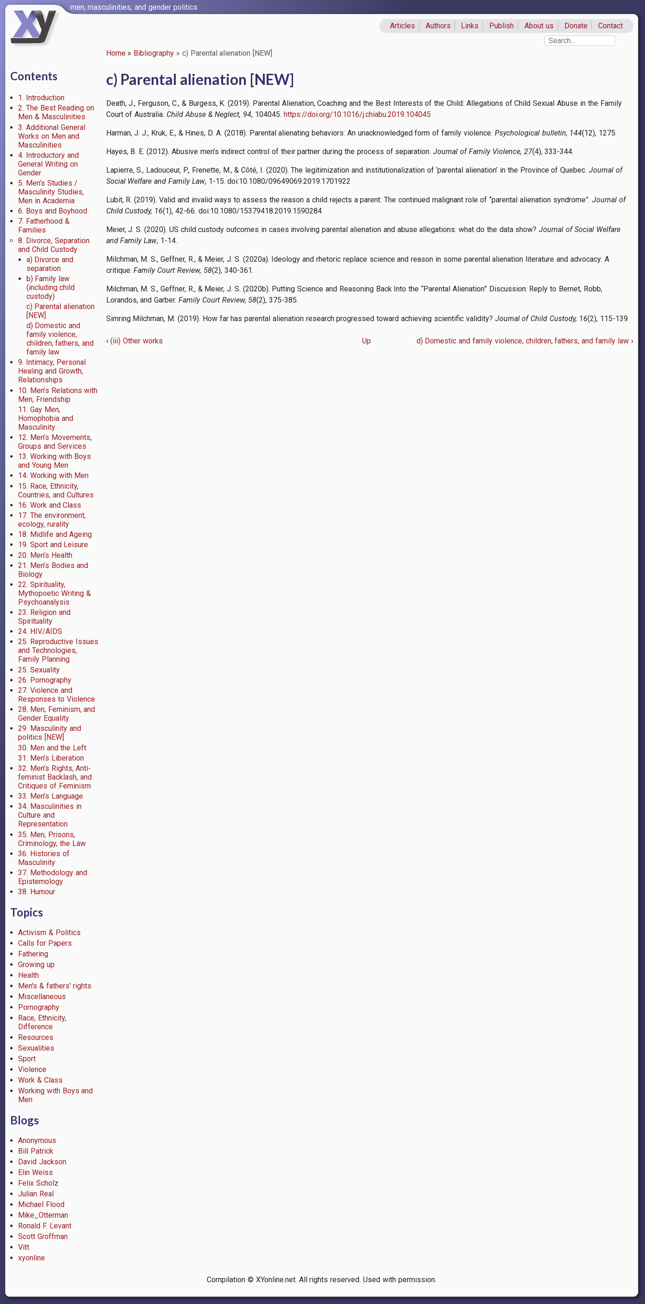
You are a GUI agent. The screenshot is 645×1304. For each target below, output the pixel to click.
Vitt (23, 1247)
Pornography (38, 1007)
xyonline (31, 1257)
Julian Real (36, 1193)
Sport (27, 1058)
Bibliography (154, 53)
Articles (402, 25)
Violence (32, 1069)
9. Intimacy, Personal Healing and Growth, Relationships (52, 371)
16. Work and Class (49, 505)
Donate (576, 25)
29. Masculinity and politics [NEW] (49, 733)
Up (366, 340)
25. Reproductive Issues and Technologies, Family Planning (58, 650)
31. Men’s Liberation (51, 758)
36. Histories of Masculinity (44, 858)
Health (28, 975)
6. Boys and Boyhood (52, 211)
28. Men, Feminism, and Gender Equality (56, 714)
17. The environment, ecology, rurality (52, 520)
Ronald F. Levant (44, 1225)
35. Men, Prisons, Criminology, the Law (52, 839)
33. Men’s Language (50, 796)
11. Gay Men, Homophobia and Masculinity (45, 418)
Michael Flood (41, 1204)
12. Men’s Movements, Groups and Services (55, 442)
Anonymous (37, 1140)
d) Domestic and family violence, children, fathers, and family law (60, 338)
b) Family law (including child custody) (50, 287)
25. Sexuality (39, 669)
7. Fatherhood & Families (44, 225)
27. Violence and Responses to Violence (56, 695)
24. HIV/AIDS (40, 631)
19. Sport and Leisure (53, 544)
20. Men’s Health (45, 555)
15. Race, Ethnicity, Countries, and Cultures (56, 490)
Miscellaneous (42, 996)
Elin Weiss (35, 1172)
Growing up (36, 964)
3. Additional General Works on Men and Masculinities (51, 136)
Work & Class (40, 1080)
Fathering (33, 953)
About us (539, 25)
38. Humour (36, 891)
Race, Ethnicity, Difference (42, 1022)
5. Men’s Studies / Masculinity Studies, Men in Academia (51, 192)
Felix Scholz (38, 1183)
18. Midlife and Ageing (55, 534)
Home (116, 53)
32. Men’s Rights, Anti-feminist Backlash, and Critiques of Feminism (55, 777)
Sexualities (36, 1048)
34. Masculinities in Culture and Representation (50, 815)
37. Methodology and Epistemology (52, 877)
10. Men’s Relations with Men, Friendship (57, 395)
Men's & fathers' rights (54, 985)
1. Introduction (41, 97)
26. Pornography (44, 680)
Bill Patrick (35, 1151)
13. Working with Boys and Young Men (54, 461)
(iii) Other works (134, 340)
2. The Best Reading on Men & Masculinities (56, 112)
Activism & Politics (49, 932)
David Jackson (42, 1161)
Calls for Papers (45, 943)
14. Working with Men (53, 475)
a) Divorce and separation (50, 264)
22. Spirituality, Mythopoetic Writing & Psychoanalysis (54, 593)
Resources (35, 1037)
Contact (610, 25)
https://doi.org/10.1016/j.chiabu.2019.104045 (357, 114)
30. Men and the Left (52, 747)
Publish (501, 25)
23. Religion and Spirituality (44, 617)
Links (470, 25)
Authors (438, 25)
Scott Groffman (43, 1236)
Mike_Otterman (43, 1215)
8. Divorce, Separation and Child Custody (53, 245)
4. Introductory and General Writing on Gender (48, 164)
